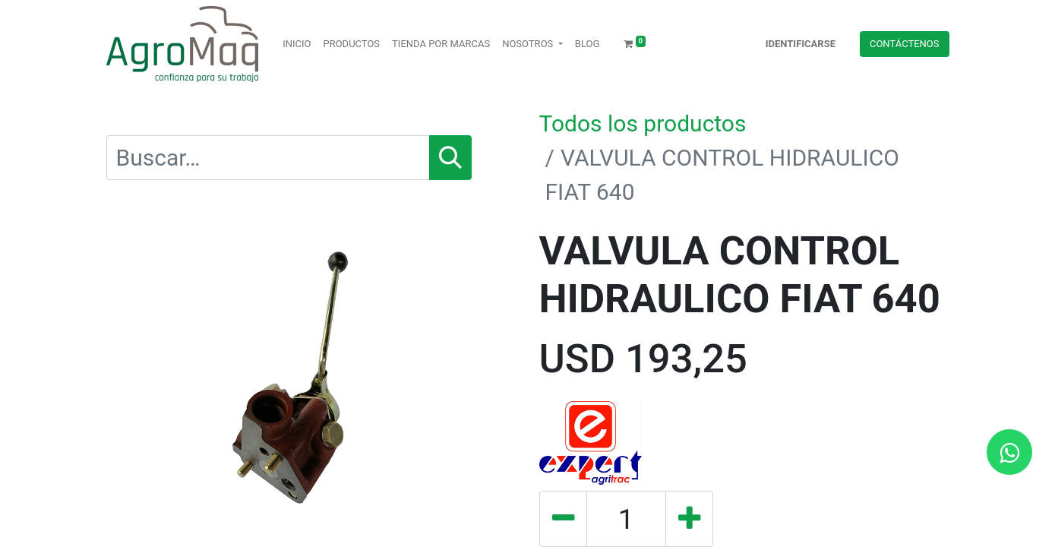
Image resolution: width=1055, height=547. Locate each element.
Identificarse (800, 43)
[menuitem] (296, 44)
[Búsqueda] (450, 157)
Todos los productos (643, 123)
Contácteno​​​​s (905, 43)
